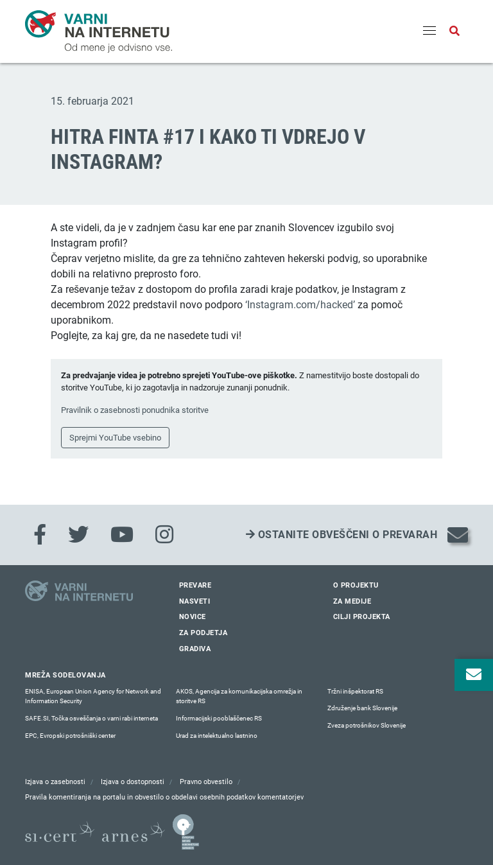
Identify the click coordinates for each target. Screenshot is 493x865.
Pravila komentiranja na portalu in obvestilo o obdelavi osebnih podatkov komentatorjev (164, 797)
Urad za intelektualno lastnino (216, 735)
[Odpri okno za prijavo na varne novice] (473, 675)
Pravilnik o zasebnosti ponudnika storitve (135, 410)
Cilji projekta (361, 617)
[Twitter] (78, 535)
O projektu (356, 585)
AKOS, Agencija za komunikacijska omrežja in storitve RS (239, 696)
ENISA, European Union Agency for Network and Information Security (93, 696)
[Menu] (429, 31)
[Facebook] (40, 535)
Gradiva (195, 649)
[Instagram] (164, 535)
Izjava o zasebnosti (55, 782)
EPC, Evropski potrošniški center (70, 735)
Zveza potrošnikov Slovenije (366, 725)
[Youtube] (122, 535)
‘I (247, 305)
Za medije (352, 601)
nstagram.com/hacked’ (302, 305)
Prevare (195, 585)
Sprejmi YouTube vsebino (115, 437)
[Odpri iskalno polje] (454, 31)
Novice (192, 617)
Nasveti (195, 601)
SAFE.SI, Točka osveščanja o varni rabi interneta (91, 718)
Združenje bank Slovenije (362, 708)
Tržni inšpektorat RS (355, 691)
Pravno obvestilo (206, 782)
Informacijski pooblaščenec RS (219, 718)
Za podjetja (203, 633)
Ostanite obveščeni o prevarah (342, 535)
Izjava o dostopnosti (132, 782)
